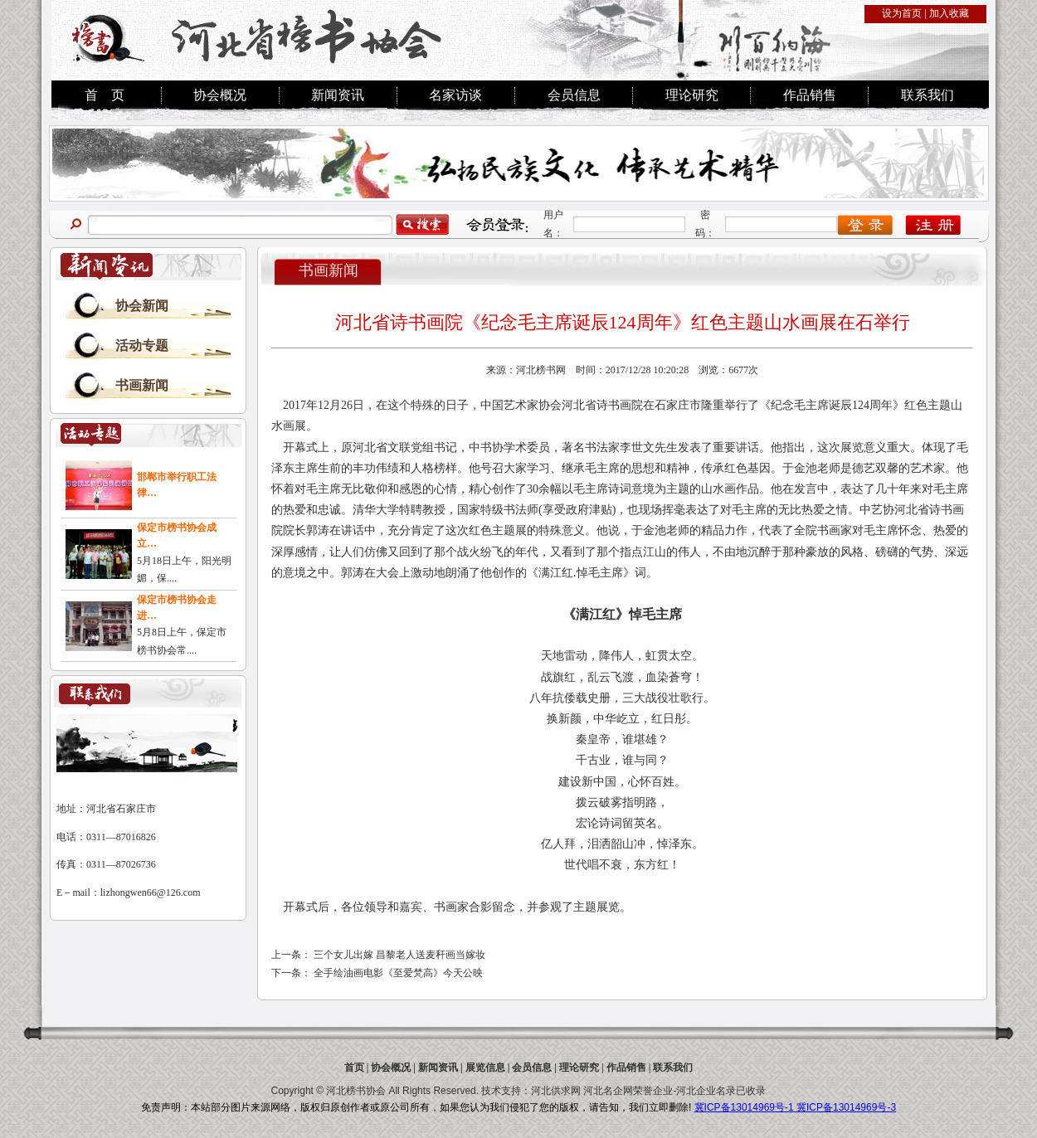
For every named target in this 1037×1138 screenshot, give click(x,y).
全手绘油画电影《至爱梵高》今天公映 (398, 973)
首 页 (104, 95)
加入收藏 (949, 13)
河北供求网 (556, 1091)
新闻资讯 (337, 95)
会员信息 (574, 95)
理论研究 (691, 95)
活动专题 (141, 345)
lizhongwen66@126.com (150, 892)
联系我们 (927, 95)
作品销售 (809, 95)
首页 (354, 1067)
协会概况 (219, 95)
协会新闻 (141, 306)
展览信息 (485, 1067)
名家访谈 (455, 95)
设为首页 (902, 13)
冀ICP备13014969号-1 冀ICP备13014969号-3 (795, 1107)
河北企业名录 (706, 1091)
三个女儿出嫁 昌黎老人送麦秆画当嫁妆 (399, 954)
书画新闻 (141, 385)
